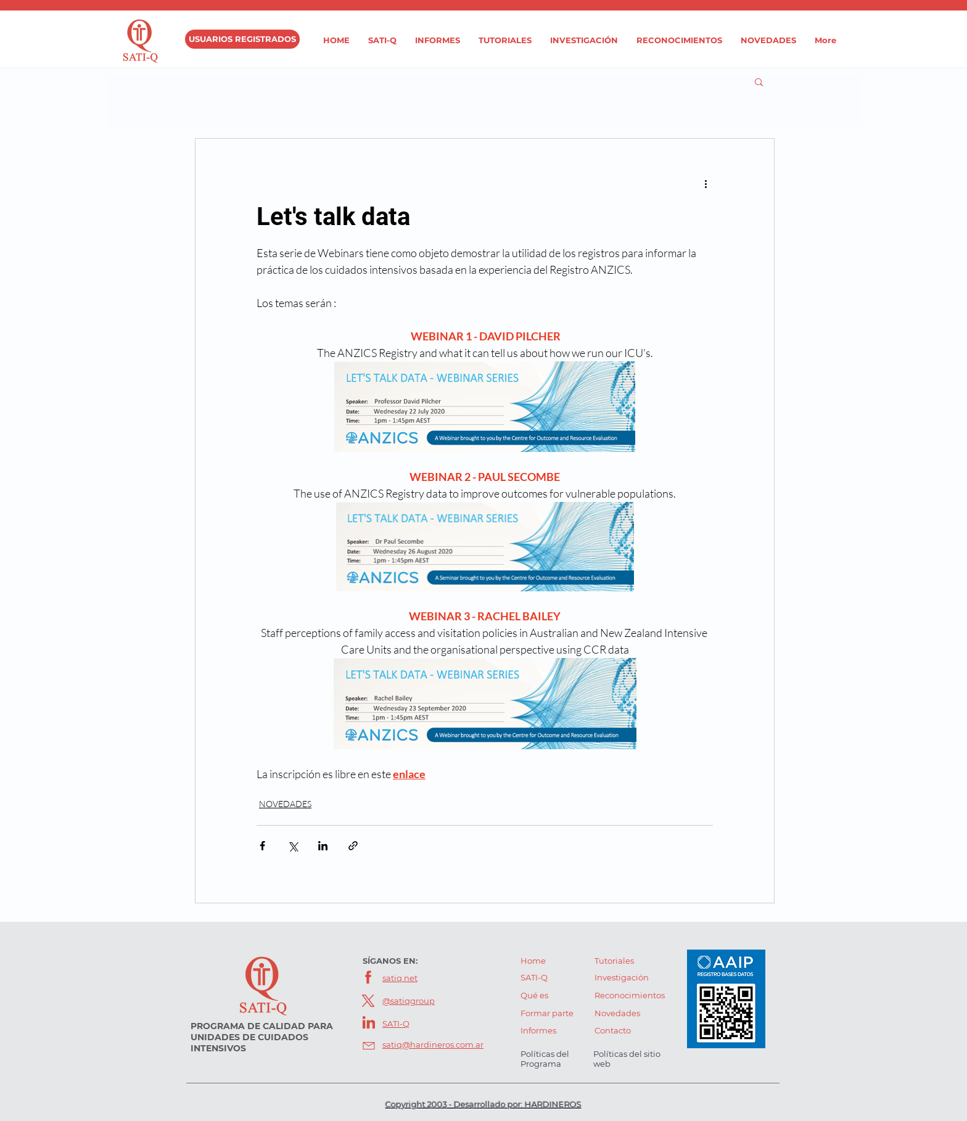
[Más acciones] (705, 183)
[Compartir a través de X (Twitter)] (292, 846)
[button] (759, 81)
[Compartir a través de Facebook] (262, 846)
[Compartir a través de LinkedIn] (323, 846)
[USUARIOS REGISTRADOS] (242, 39)
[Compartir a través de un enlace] (353, 846)
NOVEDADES (285, 804)
